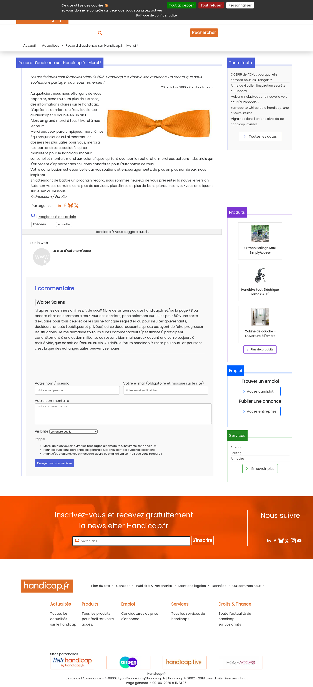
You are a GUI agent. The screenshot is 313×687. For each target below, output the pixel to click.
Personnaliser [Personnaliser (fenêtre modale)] (240, 5)
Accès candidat (258, 391)
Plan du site (100, 585)
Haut (244, 678)
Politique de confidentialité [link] (156, 15)
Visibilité (41, 431)
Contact (123, 585)
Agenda (236, 447)
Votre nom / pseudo (52, 383)
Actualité (64, 224)
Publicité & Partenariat (154, 585)
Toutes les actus (259, 136)
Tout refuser (211, 5)
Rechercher (204, 33)
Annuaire (237, 458)
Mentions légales (192, 585)
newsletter (106, 526)
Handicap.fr (177, 678)
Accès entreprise (259, 411)
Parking (236, 453)
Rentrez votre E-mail (54, 540)
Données (219, 585)
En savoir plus (259, 468)
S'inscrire (202, 540)
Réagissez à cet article (57, 216)
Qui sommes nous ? (248, 585)
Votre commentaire (52, 400)
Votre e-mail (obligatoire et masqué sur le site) (163, 383)
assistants (148, 450)
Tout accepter (181, 5)
